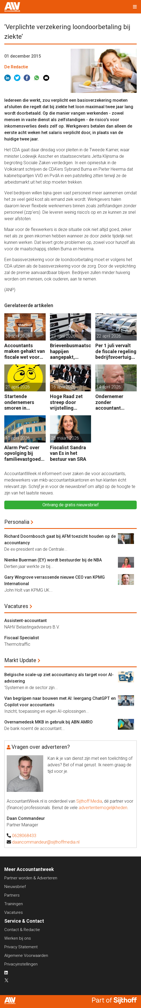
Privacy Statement (21, 946)
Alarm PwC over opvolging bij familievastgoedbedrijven (24, 453)
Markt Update (20, 660)
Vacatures (16, 606)
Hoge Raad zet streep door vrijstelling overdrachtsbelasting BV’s (70, 402)
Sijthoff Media (89, 801)
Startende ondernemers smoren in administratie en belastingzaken (22, 402)
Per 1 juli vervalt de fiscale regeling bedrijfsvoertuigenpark (115, 351)
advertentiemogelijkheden (103, 807)
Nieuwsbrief (15, 886)
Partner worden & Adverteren (30, 878)
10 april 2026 (17, 438)
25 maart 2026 (65, 438)
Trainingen (13, 903)
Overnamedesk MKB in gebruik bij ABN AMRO (48, 722)
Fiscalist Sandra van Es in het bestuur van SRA (68, 453)
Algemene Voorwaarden (26, 955)
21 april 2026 (17, 386)
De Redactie (16, 66)
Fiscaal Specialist (21, 637)
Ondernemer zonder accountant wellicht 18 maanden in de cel (115, 402)
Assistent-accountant (25, 620)
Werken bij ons (17, 938)
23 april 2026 (63, 336)
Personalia (16, 522)
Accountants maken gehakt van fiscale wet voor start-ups (24, 351)
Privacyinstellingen (21, 964)
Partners (12, 895)
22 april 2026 (108, 336)
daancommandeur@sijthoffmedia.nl (45, 842)
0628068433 (24, 835)
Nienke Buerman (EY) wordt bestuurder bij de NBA (53, 560)
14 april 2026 (108, 386)
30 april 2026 (17, 336)
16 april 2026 (63, 386)
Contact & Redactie (22, 929)
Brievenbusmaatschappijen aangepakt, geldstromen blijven (70, 351)
